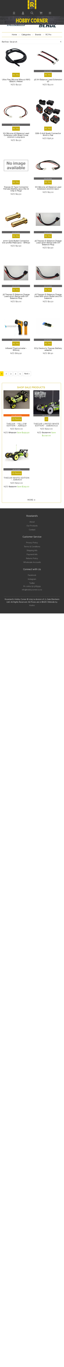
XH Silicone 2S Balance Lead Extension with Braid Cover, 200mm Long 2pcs (16, 135)
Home (14, 35)
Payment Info (32, 554)
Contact (32, 530)
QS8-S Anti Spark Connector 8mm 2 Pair (48, 134)
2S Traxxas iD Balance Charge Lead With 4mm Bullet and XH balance (48, 296)
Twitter (32, 583)
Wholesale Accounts (32, 562)
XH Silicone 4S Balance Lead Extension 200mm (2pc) (48, 188)
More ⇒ (31, 500)
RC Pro (48, 35)
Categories (26, 35)
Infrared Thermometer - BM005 (16, 349)
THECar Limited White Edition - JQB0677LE (46, 425)
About (32, 522)
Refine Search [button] (32, 42)
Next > (27, 374)
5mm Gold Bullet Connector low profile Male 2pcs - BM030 (16, 242)
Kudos (32, 605)
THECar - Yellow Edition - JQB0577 (16, 425)
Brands (38, 35)
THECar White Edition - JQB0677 (16, 479)
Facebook (32, 575)
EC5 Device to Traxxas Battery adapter (48, 349)
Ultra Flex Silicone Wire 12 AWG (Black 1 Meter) (16, 80)
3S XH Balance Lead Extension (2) (48, 80)
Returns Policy (32, 558)
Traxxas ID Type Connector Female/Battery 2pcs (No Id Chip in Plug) (16, 189)
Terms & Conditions (32, 546)
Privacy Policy (32, 543)
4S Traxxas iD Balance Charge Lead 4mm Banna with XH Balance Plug (48, 243)
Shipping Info (32, 550)
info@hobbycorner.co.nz (32, 590)
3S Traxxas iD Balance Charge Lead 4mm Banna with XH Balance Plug (16, 296)
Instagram (32, 579)
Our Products (32, 526)
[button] (14, 13)
